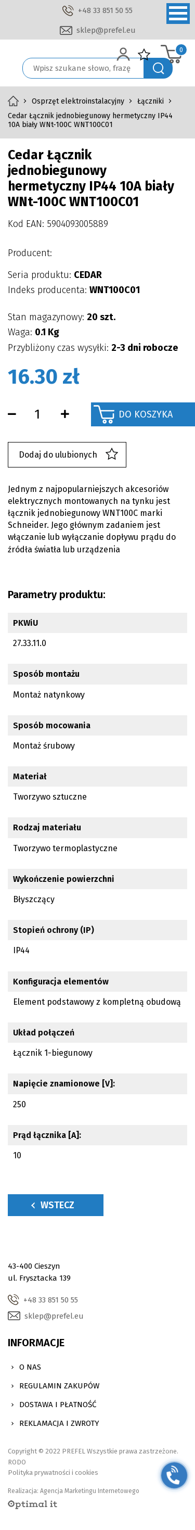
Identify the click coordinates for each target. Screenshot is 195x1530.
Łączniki (150, 101)
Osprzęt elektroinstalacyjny (78, 101)
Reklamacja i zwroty (59, 1423)
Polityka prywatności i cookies (53, 1472)
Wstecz (52, 1205)
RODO (17, 1462)
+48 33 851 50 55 (105, 10)
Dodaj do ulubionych (68, 454)
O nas (30, 1367)
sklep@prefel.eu (106, 30)
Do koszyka (146, 414)
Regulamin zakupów (59, 1385)
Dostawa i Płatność (57, 1404)
